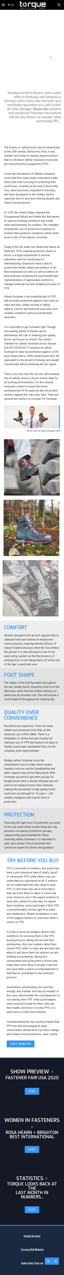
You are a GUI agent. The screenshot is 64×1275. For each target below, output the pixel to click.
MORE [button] (32, 1091)
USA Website (36, 1249)
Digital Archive (32, 1236)
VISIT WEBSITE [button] (20, 1044)
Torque (24, 1249)
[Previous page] (48, 1261)
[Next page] (55, 1261)
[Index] (3, 5)
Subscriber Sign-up (32, 1263)
